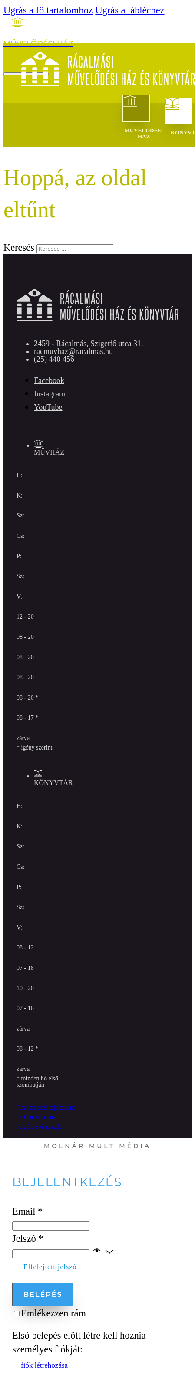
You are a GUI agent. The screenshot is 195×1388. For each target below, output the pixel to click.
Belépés (42, 1294)
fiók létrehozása (44, 1365)
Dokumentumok (36, 1117)
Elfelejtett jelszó (49, 1266)
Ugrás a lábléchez (129, 10)
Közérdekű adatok (39, 1126)
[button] (103, 1252)
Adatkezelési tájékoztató (46, 1107)
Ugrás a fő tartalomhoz (48, 10)
